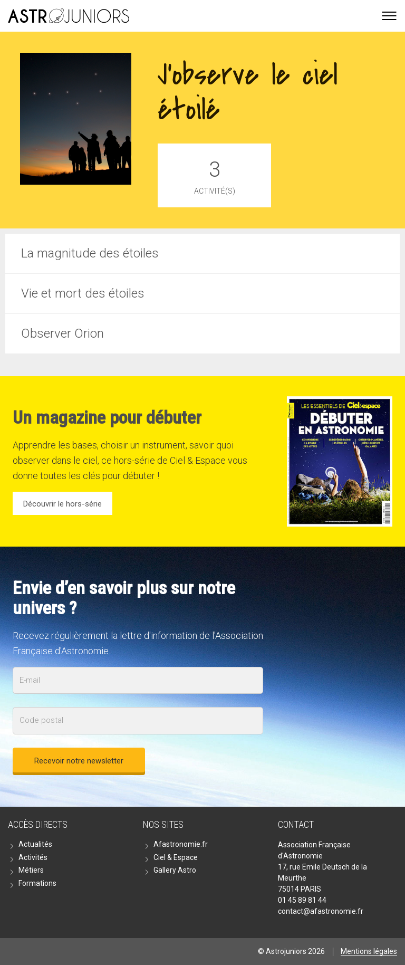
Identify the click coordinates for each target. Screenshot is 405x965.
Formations (37, 883)
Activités (32, 857)
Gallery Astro (174, 870)
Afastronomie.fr (180, 844)
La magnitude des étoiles (90, 253)
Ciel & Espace (175, 857)
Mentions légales (369, 951)
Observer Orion (62, 333)
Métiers (31, 870)
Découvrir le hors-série (62, 504)
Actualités (35, 844)
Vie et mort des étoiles (82, 293)
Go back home (68, 16)
